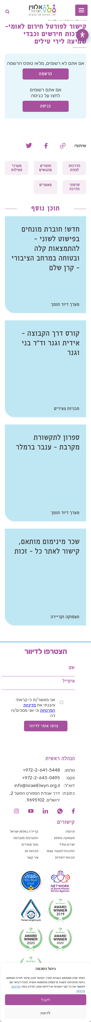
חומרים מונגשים (45, 168)
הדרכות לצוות (74, 168)
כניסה (45, 106)
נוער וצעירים (30, 844)
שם (72, 667)
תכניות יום (31, 851)
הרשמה (45, 74)
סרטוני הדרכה (74, 187)
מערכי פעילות (16, 168)
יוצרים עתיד (67, 844)
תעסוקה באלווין (64, 838)
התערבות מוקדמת (25, 838)
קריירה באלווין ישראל (24, 831)
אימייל (68, 681)
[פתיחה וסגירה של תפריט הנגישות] (82, 35)
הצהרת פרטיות (70, 995)
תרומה (70, 831)
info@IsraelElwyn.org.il (37, 785)
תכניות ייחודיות (65, 857)
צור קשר (32, 857)
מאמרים (45, 185)
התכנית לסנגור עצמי (61, 851)
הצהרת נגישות (42, 995)
